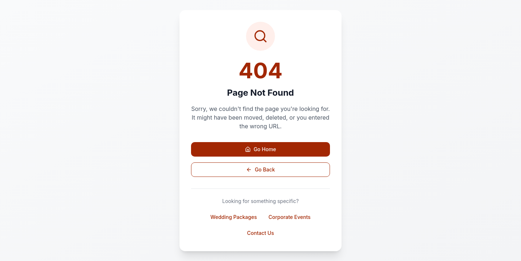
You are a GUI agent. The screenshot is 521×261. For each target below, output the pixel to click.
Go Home (260, 149)
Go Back (260, 169)
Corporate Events (289, 217)
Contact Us (260, 233)
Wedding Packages (234, 217)
